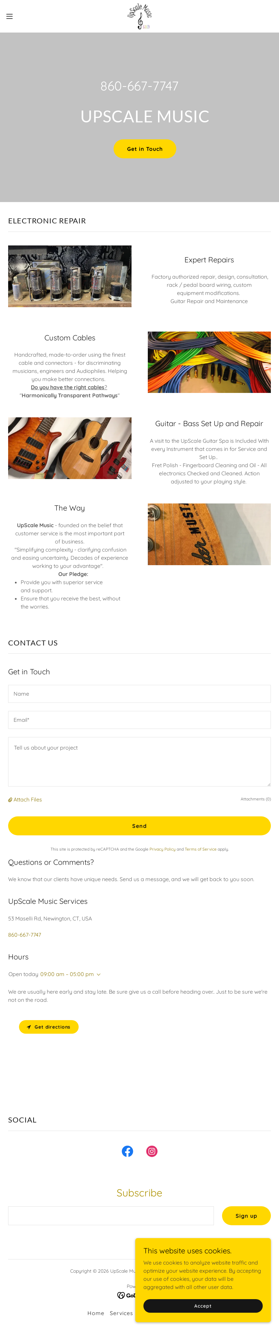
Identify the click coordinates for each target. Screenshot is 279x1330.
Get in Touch (145, 148)
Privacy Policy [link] (163, 849)
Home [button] (95, 1313)
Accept (203, 1306)
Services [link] (121, 1313)
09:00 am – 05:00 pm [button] (67, 974)
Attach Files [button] (28, 799)
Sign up (246, 1215)
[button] (23, 16)
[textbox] (139, 694)
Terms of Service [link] (201, 849)
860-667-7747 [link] (139, 86)
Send (139, 825)
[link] (139, 16)
